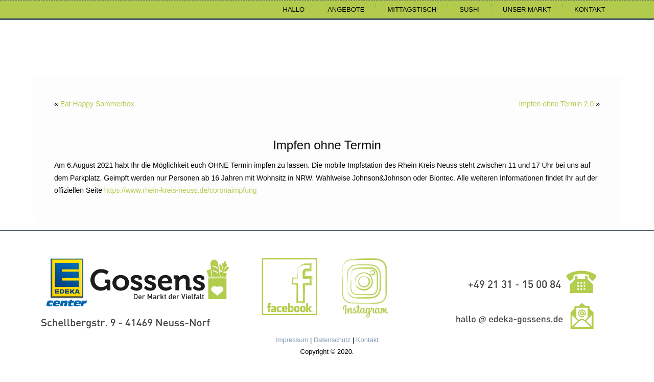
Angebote (346, 9)
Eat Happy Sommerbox (97, 104)
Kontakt (589, 9)
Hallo (294, 9)
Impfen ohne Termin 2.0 (556, 104)
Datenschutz (332, 340)
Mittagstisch (411, 9)
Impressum (291, 340)
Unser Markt (527, 9)
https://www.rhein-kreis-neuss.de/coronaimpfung (180, 190)
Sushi (469, 9)
